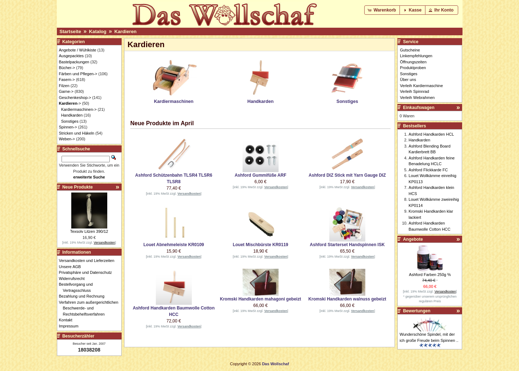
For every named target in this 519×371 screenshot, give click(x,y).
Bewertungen (416, 310)
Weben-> (67, 139)
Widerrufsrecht (74, 278)
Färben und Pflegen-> (78, 74)
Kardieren (125, 31)
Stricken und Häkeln (76, 133)
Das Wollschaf (275, 364)
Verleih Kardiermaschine (421, 85)
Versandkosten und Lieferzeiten (88, 260)
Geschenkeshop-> (75, 97)
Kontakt (67, 320)
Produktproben (413, 67)
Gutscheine (410, 50)
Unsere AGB (72, 266)
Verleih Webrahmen (417, 97)
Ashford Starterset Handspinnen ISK (347, 244)
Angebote (413, 239)
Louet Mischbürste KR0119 (260, 244)
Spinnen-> (68, 127)
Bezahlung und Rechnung (84, 296)
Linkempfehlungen (416, 56)
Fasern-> (67, 79)
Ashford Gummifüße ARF (260, 175)
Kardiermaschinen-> (79, 109)
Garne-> (66, 91)
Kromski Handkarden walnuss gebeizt (347, 299)
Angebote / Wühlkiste (77, 50)
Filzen (64, 85)
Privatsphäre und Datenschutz (87, 272)
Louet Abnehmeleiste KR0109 (173, 244)
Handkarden (72, 115)
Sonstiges (69, 121)
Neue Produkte (77, 187)
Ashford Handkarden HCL (431, 134)
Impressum (70, 326)
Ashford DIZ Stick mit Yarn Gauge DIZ (347, 175)
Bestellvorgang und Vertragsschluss (78, 287)
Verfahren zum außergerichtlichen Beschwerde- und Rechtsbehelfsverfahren (90, 308)
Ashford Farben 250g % (430, 274)
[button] (382, 10)
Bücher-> (67, 67)
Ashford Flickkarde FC (428, 170)
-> (70, 103)
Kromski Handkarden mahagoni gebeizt (260, 299)
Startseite (70, 31)
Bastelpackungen (74, 62)
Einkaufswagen (418, 107)
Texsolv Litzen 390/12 (89, 231)
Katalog (97, 31)
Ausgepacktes (71, 56)
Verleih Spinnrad (414, 91)
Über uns (408, 79)
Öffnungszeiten (413, 62)
